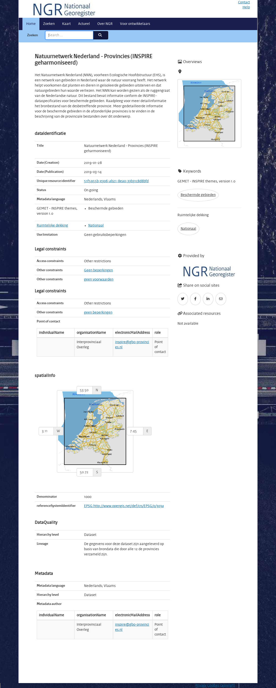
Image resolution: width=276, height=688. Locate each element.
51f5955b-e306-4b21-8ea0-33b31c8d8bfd (116, 181)
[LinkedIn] (208, 299)
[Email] (220, 299)
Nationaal (96, 225)
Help (246, 7)
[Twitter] (182, 299)
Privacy (201, 685)
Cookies (213, 685)
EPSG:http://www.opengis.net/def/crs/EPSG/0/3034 (124, 506)
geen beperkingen (98, 312)
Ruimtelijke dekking (52, 225)
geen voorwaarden (98, 279)
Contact (244, 2)
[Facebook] (195, 299)
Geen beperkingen (98, 270)
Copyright (227, 685)
